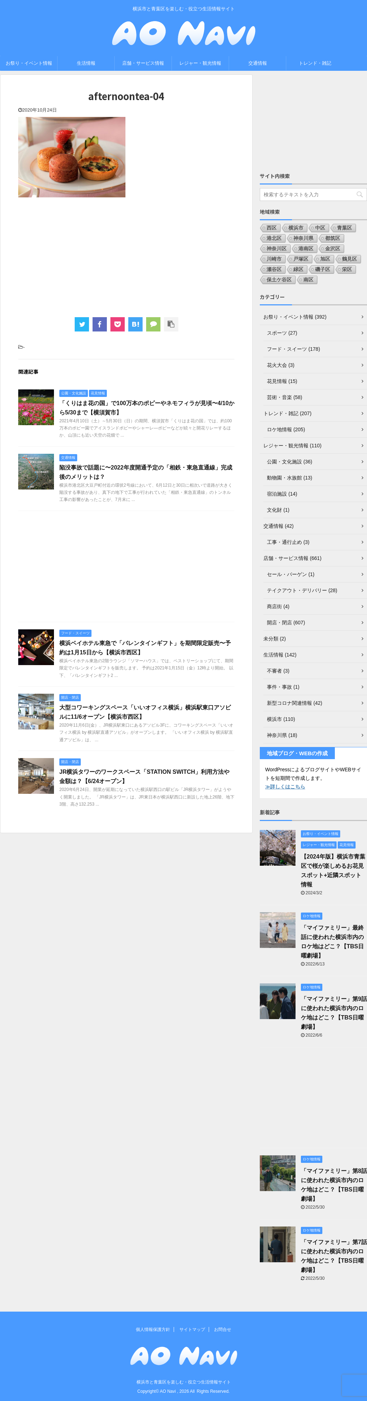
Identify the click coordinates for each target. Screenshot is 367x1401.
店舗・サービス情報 (143, 63)
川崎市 (274, 259)
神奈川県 (303, 238)
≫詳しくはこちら (285, 787)
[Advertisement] (126, 256)
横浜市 (295, 228)
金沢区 (332, 248)
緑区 (298, 269)
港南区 (305, 248)
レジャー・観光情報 (200, 63)
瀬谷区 (274, 269)
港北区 (274, 238)
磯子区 (322, 269)
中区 (320, 228)
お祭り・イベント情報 (29, 63)
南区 (308, 279)
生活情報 (86, 63)
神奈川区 (277, 248)
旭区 (325, 259)
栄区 (347, 269)
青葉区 (344, 228)
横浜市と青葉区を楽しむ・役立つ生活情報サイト (184, 1382)
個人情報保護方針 (153, 1329)
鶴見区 (349, 259)
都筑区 (332, 238)
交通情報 (257, 63)
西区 (272, 228)
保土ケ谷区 (279, 279)
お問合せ (222, 1329)
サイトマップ (192, 1329)
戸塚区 (300, 259)
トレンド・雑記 (315, 63)
